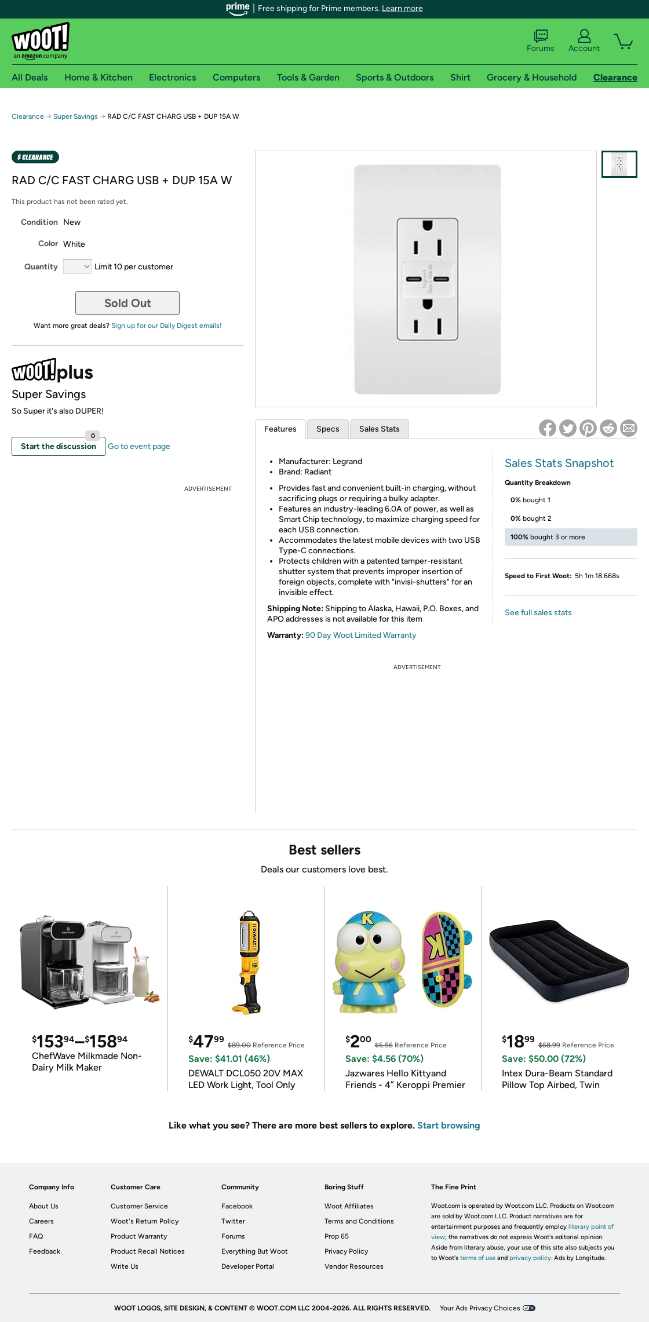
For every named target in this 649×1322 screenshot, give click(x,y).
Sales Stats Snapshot (559, 463)
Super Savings (75, 116)
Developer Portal (247, 1266)
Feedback (44, 1251)
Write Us (124, 1266)
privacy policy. (530, 1258)
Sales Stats (379, 429)
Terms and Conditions (359, 1221)
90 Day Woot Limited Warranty (361, 635)
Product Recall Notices (148, 1251)
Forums (541, 41)
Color (48, 244)
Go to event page (139, 446)
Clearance (28, 116)
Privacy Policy (346, 1251)
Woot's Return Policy (144, 1221)
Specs (328, 429)
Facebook (237, 1206)
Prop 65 (336, 1236)
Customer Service (139, 1206)
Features (280, 429)
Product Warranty (139, 1236)
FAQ (36, 1236)
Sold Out (127, 303)
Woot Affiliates (349, 1206)
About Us (44, 1206)
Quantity (41, 267)
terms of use (477, 1258)
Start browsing (448, 1125)
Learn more (402, 8)
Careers (41, 1221)
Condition (39, 222)
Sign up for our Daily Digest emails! (166, 326)
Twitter (233, 1221)
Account (584, 41)
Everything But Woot (254, 1251)
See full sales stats (538, 613)
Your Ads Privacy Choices (480, 1308)
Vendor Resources (354, 1266)
